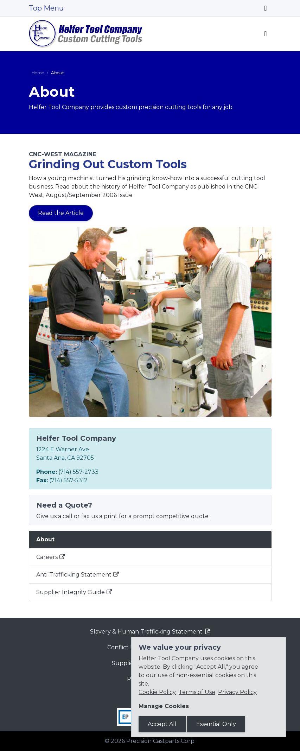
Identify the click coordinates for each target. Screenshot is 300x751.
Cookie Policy (157, 692)
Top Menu (46, 8)
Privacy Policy (237, 692)
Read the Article (61, 213)
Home (38, 72)
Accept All (162, 724)
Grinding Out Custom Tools (108, 164)
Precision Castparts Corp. (161, 741)
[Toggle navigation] (265, 8)
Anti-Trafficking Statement (73, 574)
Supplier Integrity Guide (70, 592)
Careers (47, 557)
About (45, 539)
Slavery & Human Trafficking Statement (146, 631)
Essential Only (216, 724)
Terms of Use (197, 692)
